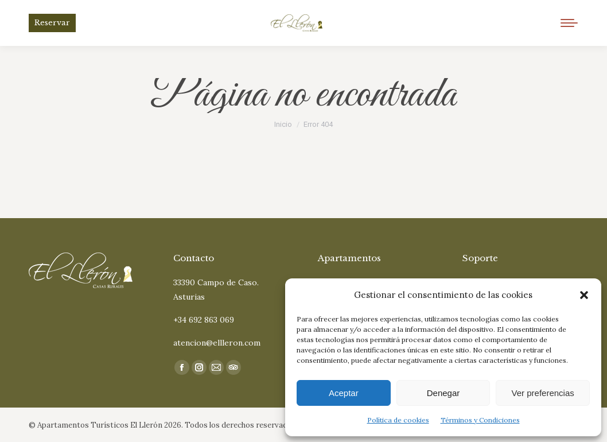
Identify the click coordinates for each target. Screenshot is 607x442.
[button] (584, 295)
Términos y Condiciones (480, 420)
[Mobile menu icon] (569, 23)
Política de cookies (398, 420)
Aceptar (344, 393)
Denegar (443, 393)
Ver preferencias (543, 393)
